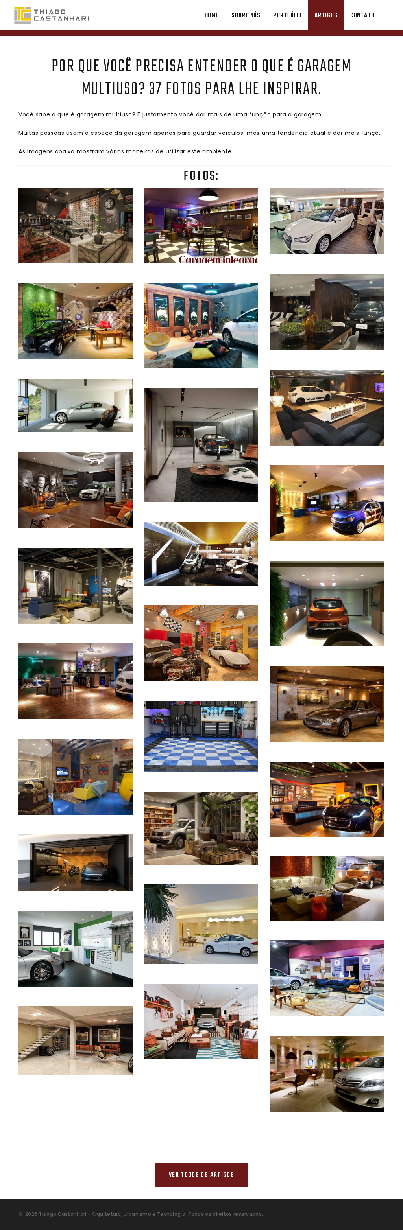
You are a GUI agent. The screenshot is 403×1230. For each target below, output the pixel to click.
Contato (362, 16)
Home (212, 16)
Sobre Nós (246, 16)
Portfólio (287, 16)
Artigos (325, 16)
